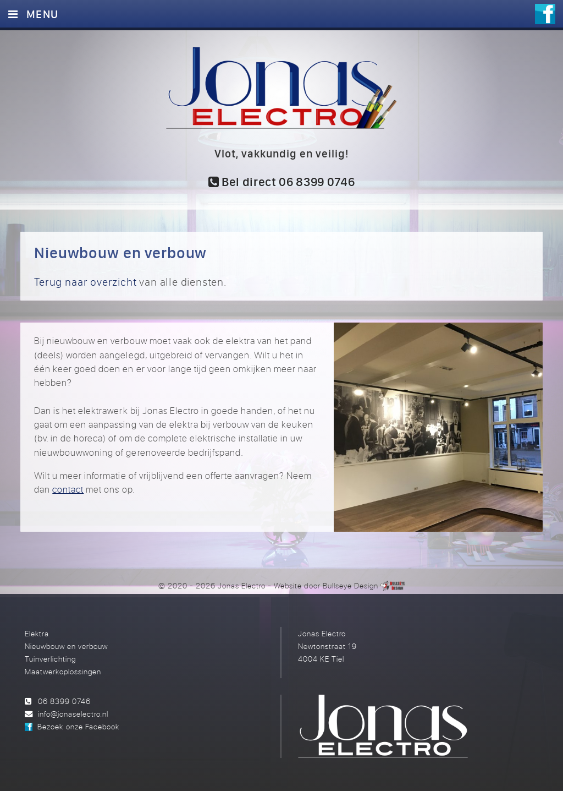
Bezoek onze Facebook (78, 726)
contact (68, 489)
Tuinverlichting (50, 658)
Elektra (37, 633)
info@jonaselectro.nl (73, 713)
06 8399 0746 (64, 701)
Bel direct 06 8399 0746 (281, 182)
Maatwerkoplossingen (63, 671)
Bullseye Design (350, 585)
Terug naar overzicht (85, 281)
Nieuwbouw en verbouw (66, 646)
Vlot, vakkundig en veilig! (281, 153)
